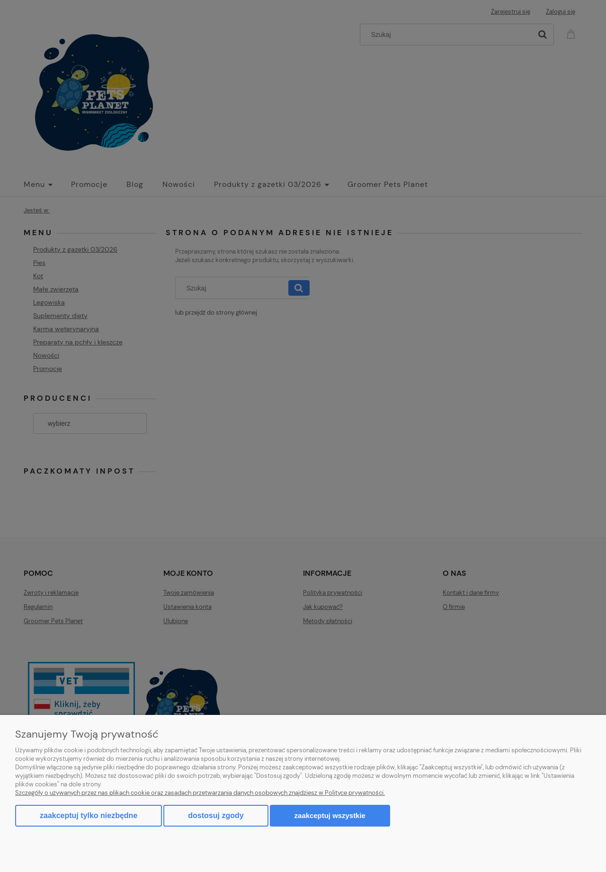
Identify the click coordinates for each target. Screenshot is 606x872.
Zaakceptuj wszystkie (329, 815)
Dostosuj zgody (215, 815)
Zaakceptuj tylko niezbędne (88, 815)
